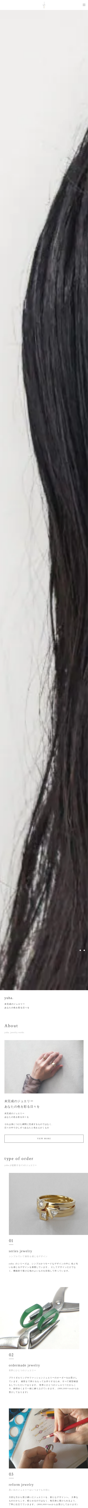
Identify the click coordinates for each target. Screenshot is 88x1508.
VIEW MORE (44, 1140)
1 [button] (76, 950)
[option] (44, 500)
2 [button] (80, 950)
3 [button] (84, 950)
